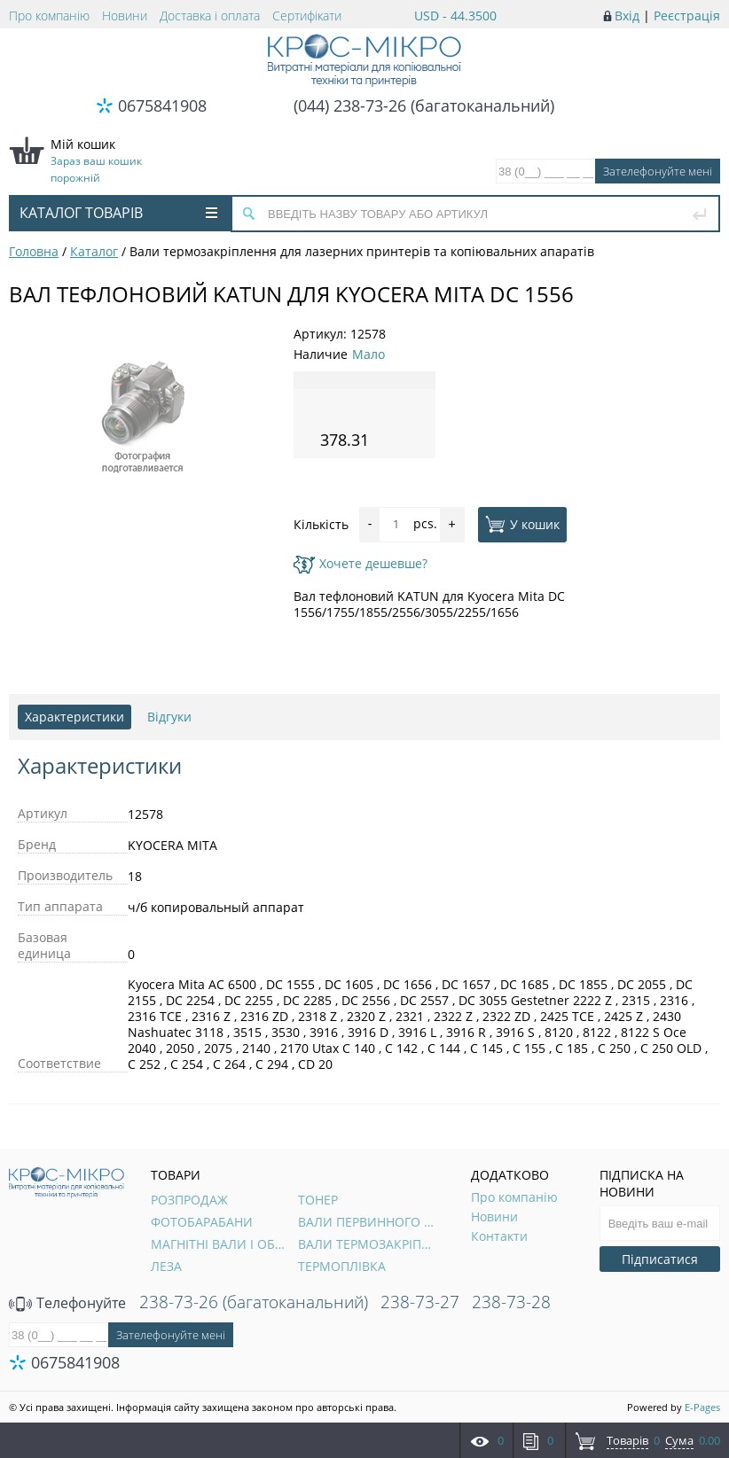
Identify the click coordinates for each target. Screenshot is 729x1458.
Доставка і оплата (210, 15)
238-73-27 (419, 1302)
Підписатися (660, 1259)
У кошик (522, 524)
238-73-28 (511, 1302)
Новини (124, 15)
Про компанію (49, 15)
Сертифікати (306, 15)
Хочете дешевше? (360, 563)
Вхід (627, 15)
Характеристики (74, 716)
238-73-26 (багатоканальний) (253, 1302)
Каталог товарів (118, 212)
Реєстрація (687, 15)
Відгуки (169, 716)
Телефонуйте (67, 1303)
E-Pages (702, 1407)
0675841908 (162, 105)
